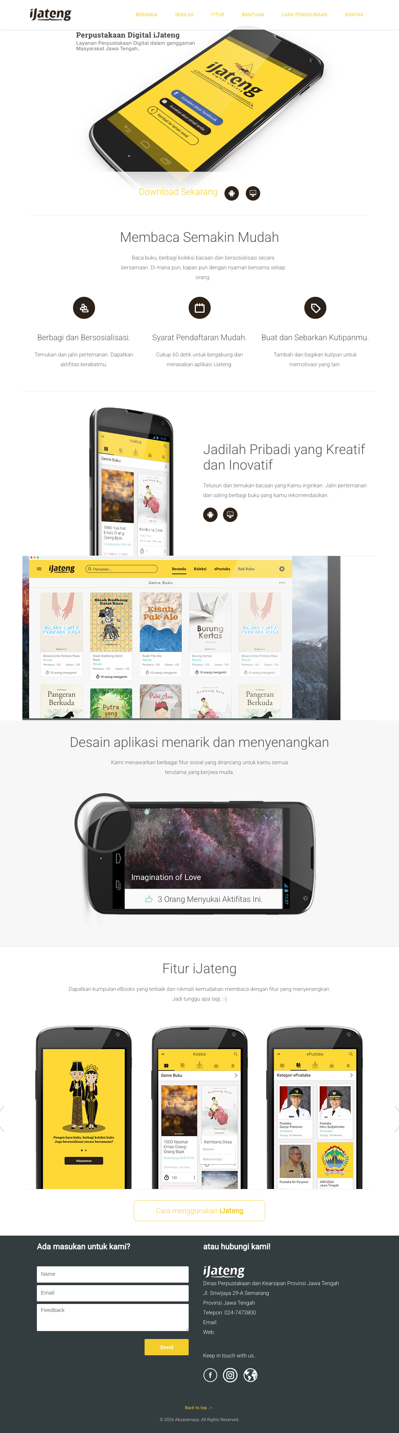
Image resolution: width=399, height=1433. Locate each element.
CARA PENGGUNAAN (304, 15)
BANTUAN (253, 15)
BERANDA (147, 15)
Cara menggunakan (199, 1210)
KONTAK (354, 15)
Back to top (199, 1407)
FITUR (217, 15)
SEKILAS (184, 15)
